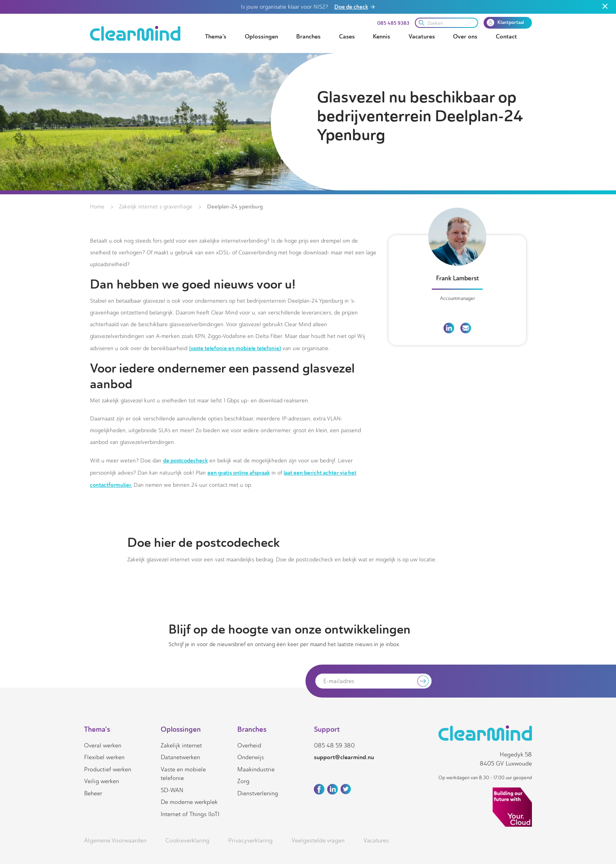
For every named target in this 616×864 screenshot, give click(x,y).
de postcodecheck (185, 460)
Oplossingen (261, 36)
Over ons (465, 36)
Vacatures (422, 36)
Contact (506, 36)
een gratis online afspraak (238, 472)
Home (97, 206)
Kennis (381, 36)
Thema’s (215, 36)
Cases (347, 36)
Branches (308, 36)
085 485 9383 (393, 23)
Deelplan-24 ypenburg (235, 206)
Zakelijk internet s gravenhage (155, 206)
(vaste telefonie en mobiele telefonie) (235, 348)
